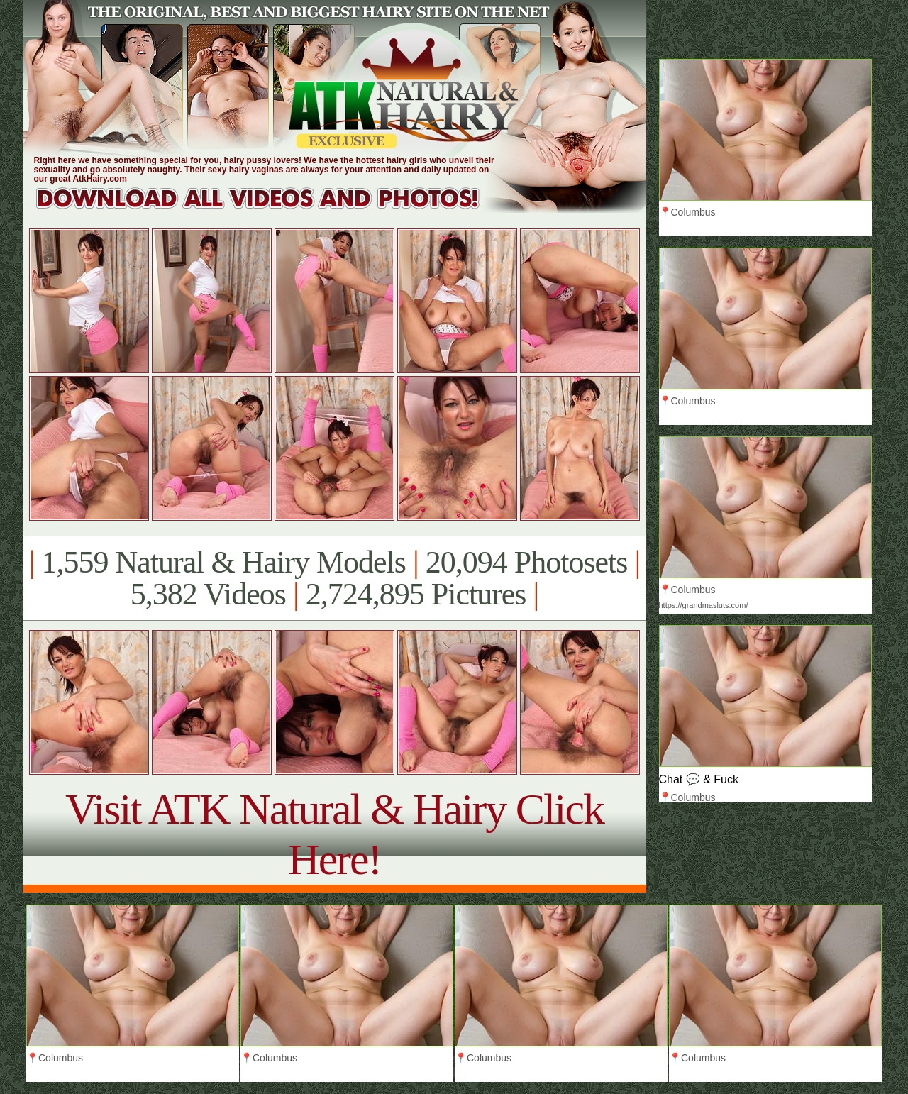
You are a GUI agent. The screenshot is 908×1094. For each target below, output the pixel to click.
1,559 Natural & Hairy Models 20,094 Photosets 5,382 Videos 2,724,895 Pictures (334, 578)
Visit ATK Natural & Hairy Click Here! (334, 834)
